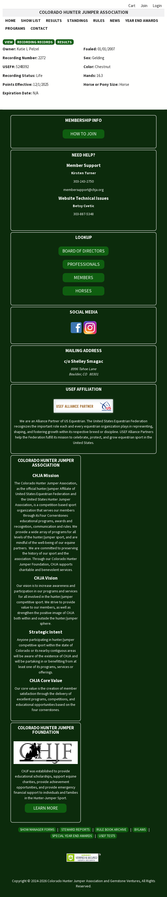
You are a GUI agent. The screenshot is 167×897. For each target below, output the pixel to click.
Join (144, 5)
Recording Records (35, 42)
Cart (131, 5)
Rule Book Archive (112, 829)
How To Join (83, 134)
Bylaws (140, 829)
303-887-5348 (83, 214)
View (10, 42)
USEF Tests (107, 836)
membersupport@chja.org (83, 189)
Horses (83, 291)
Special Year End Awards (72, 836)
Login (157, 5)
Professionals (83, 264)
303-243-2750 (83, 181)
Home (10, 20)
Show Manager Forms (37, 829)
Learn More (45, 808)
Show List (31, 20)
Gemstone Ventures (125, 880)
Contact (39, 28)
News (115, 20)
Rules (99, 20)
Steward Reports (75, 829)
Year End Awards (141, 20)
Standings (77, 20)
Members (83, 277)
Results (54, 20)
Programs (15, 28)
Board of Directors (83, 251)
